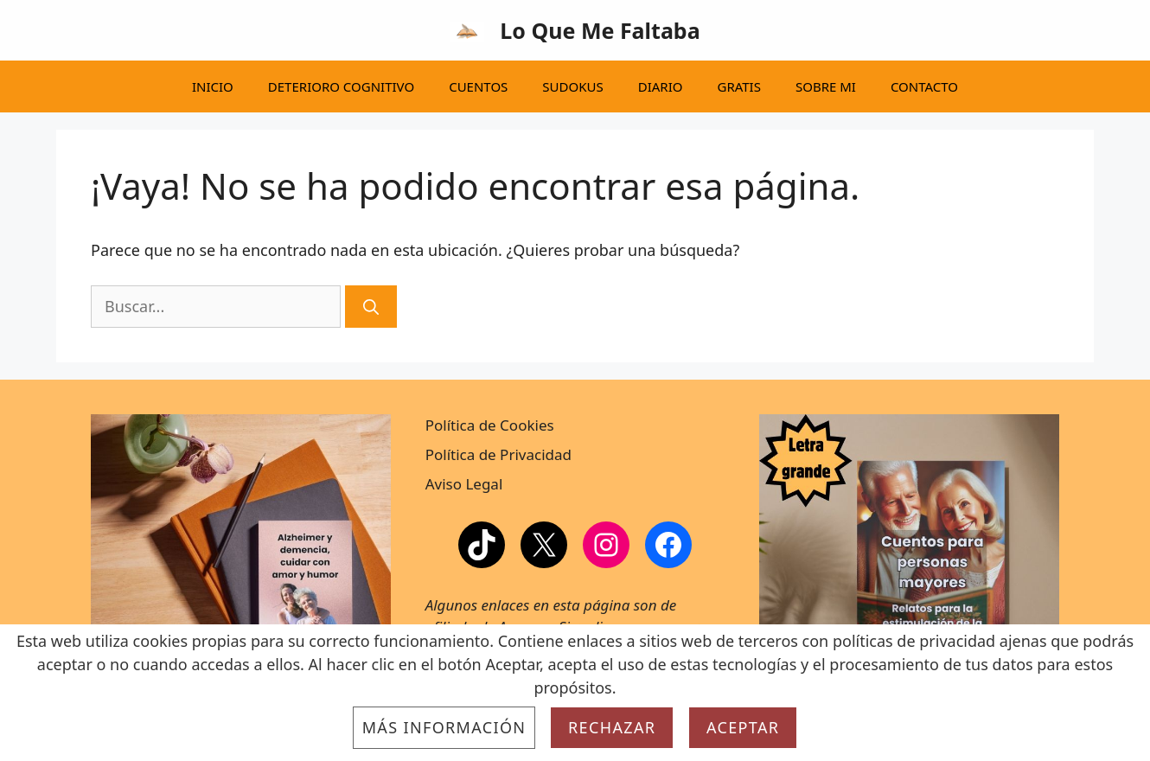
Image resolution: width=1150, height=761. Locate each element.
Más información (444, 727)
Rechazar (611, 727)
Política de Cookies (489, 425)
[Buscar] (371, 306)
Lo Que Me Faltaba (600, 30)
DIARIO (660, 86)
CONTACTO (924, 86)
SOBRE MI (825, 86)
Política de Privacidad (498, 454)
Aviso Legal (464, 484)
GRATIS (738, 86)
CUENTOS (478, 86)
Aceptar (742, 727)
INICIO (212, 86)
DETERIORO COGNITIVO (341, 86)
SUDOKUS (572, 86)
